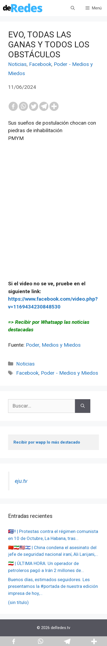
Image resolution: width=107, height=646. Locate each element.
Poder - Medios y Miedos (69, 373)
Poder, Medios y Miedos (53, 345)
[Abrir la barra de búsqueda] (72, 8)
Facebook (40, 64)
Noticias (17, 64)
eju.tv (21, 481)
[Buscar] (82, 406)
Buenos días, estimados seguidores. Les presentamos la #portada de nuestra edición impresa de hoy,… (53, 586)
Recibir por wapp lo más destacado (46, 442)
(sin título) (18, 602)
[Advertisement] (53, 218)
